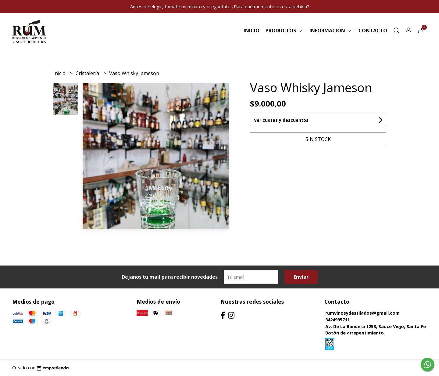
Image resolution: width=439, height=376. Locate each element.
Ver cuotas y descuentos (281, 120)
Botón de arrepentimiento (354, 333)
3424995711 (337, 320)
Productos (284, 30)
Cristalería (88, 73)
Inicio (251, 30)
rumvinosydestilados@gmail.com (362, 313)
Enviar (301, 276)
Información (330, 30)
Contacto (373, 30)
